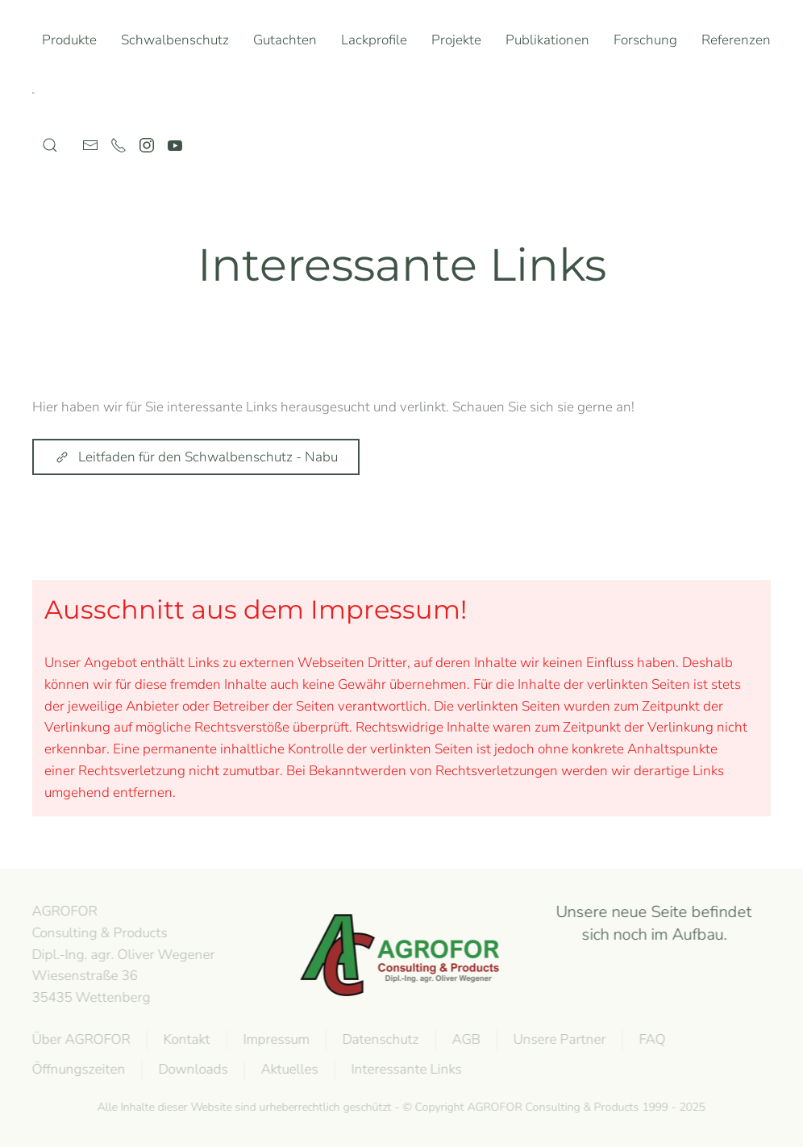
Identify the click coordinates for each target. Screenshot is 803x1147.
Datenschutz (379, 1039)
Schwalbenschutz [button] (175, 40)
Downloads (192, 1069)
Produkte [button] (69, 40)
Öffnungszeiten (77, 1069)
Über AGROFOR (80, 1039)
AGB (465, 1039)
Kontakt (185, 1039)
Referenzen (736, 40)
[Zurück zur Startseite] (37, 92)
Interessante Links (405, 1069)
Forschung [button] (645, 40)
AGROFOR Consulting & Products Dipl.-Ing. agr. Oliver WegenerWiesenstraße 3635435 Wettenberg (122, 954)
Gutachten (285, 40)
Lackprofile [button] (374, 40)
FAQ (651, 1039)
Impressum (275, 1039)
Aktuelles (288, 1069)
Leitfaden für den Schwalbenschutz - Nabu (196, 457)
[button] (50, 145)
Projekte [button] (456, 40)
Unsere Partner (558, 1039)
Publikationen (547, 40)
